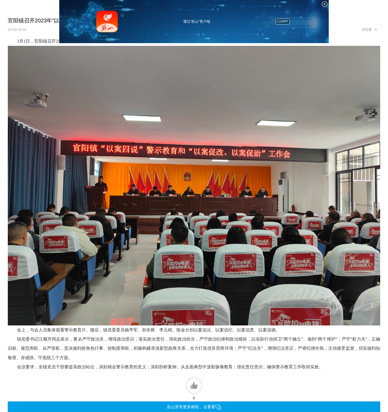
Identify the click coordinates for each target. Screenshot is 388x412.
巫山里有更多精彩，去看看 (194, 406)
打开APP (282, 21)
